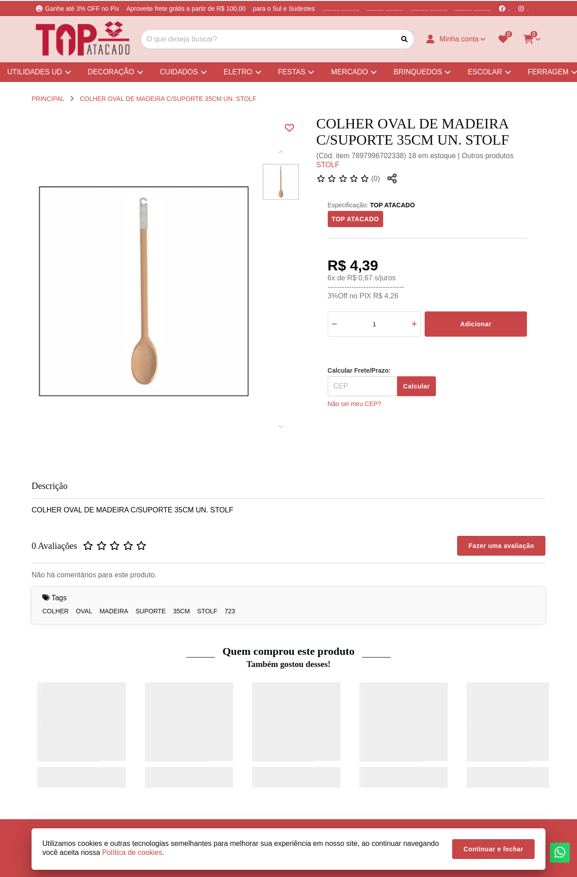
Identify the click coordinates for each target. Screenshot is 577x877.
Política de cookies (132, 852)
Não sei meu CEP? (354, 403)
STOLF (327, 165)
